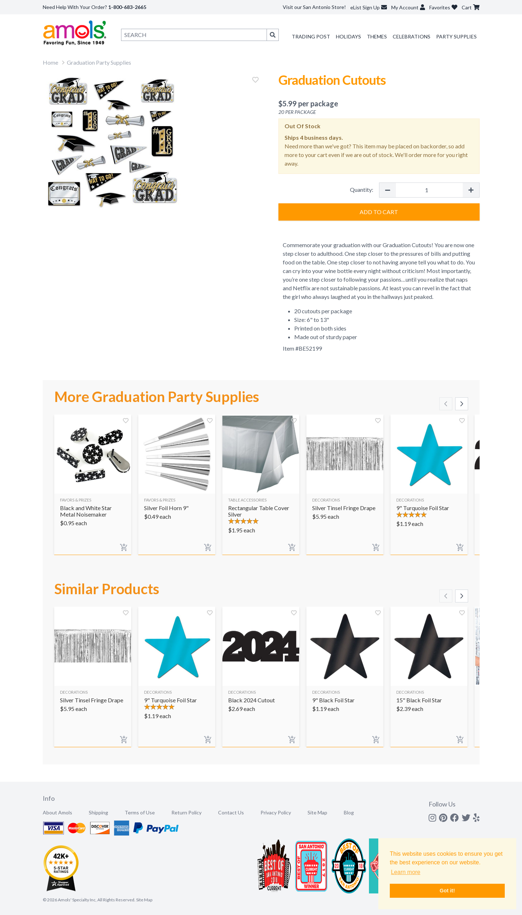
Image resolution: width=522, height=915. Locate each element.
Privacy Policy (275, 812)
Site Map (317, 812)
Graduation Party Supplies (99, 62)
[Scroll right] (461, 403)
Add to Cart (379, 211)
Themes (377, 36)
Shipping (98, 812)
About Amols (57, 812)
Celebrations (411, 36)
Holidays (348, 36)
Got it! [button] (447, 890)
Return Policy (186, 812)
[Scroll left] (445, 403)
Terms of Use (140, 812)
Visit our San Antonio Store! (314, 7)
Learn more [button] (405, 872)
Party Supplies (456, 36)
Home (50, 62)
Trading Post (311, 36)
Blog (349, 812)
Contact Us (231, 812)
